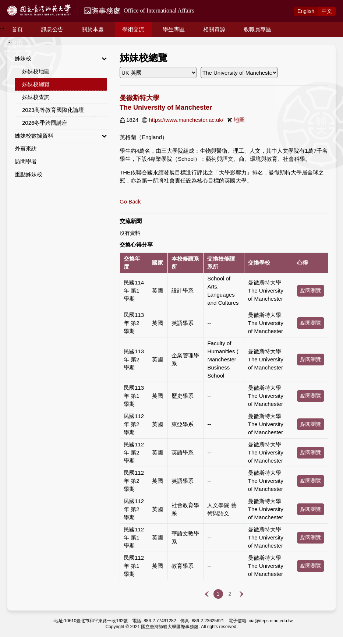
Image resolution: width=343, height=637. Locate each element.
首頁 (17, 29)
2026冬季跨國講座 (44, 123)
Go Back (130, 201)
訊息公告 (52, 29)
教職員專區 (257, 29)
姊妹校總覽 (36, 84)
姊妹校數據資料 (61, 135)
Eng (305, 11)
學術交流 (133, 29)
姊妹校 (61, 58)
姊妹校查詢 (36, 97)
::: (2, 29)
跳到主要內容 (15, 4)
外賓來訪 (26, 148)
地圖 (239, 120)
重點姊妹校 (28, 174)
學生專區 (174, 29)
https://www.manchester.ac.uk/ (186, 120)
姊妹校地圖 (36, 71)
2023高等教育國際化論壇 (53, 110)
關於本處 (93, 29)
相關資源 (214, 29)
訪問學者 (26, 161)
